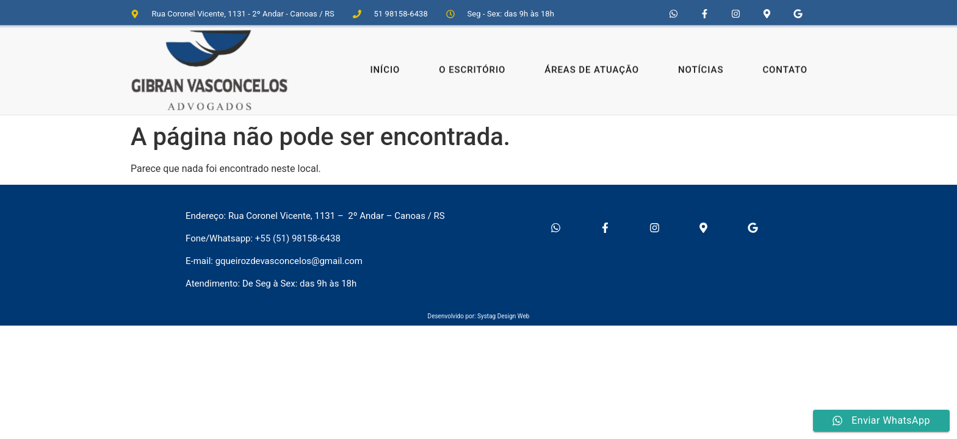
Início (385, 65)
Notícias (700, 65)
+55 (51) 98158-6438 (298, 238)
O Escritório (472, 65)
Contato (784, 65)
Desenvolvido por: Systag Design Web (479, 316)
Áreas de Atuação (591, 65)
